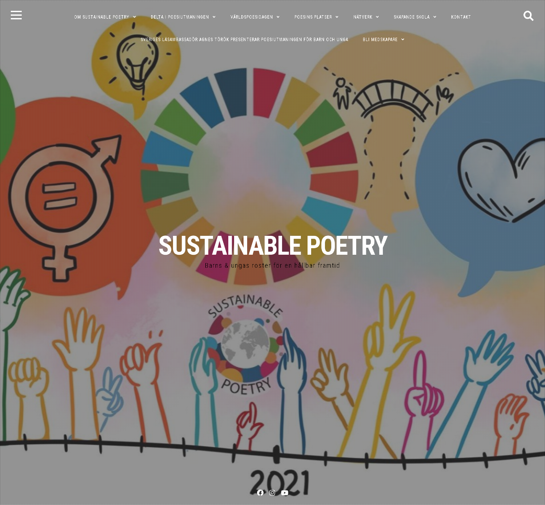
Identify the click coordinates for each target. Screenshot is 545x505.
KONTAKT (461, 17)
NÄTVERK (362, 17)
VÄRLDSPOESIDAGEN (252, 17)
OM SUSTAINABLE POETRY (101, 17)
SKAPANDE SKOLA (412, 17)
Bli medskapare (380, 39)
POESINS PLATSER (313, 17)
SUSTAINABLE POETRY (272, 245)
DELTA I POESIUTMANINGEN (180, 17)
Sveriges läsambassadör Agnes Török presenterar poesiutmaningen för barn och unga (244, 39)
